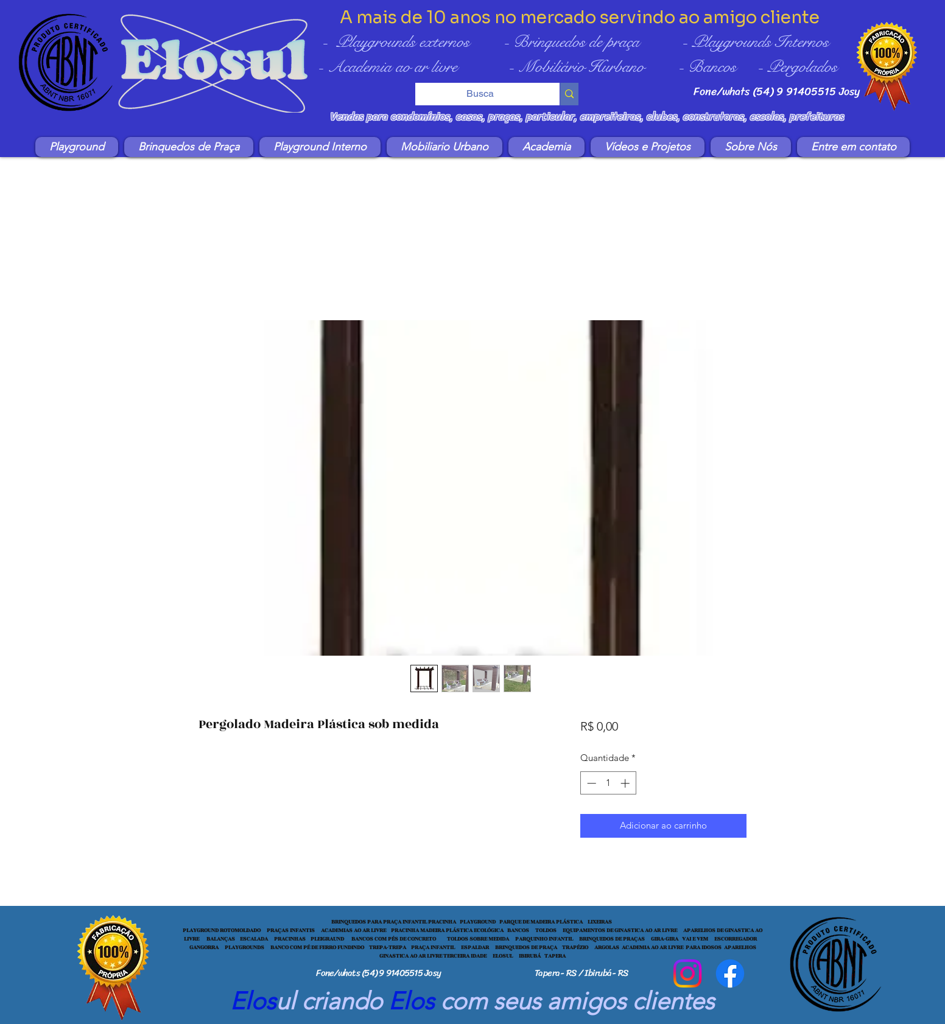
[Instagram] (687, 973)
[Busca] (479, 93)
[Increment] (626, 783)
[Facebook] (730, 973)
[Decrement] (590, 783)
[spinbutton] (608, 783)
